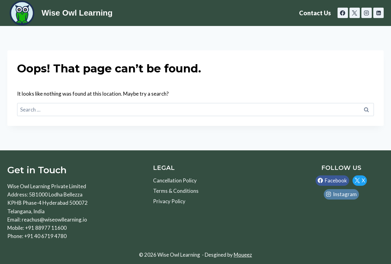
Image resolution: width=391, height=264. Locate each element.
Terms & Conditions (176, 191)
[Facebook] (343, 13)
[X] (354, 13)
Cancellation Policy (175, 180)
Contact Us (315, 12)
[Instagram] (366, 13)
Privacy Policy (169, 201)
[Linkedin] (378, 13)
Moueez (243, 254)
